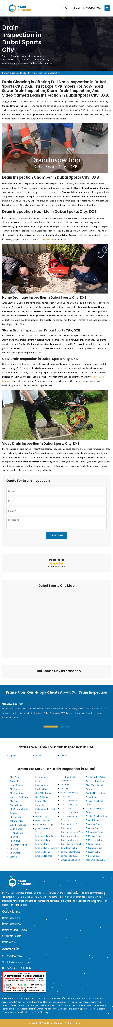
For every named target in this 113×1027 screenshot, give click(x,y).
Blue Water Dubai (94, 785)
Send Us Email (72, 8)
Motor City (40, 804)
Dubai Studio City (68, 800)
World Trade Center (19, 824)
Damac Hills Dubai (69, 855)
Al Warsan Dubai (94, 824)
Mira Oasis (15, 777)
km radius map (56, 621)
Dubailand (65, 796)
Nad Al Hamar (42, 796)
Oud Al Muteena (43, 793)
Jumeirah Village (42, 839)
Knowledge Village (44, 824)
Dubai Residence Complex (68, 818)
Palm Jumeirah (42, 785)
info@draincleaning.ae (19, 962)
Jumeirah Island (42, 851)
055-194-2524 (14, 956)
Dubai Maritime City (69, 824)
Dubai (38, 755)
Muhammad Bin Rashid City (46, 810)
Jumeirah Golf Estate (20, 796)
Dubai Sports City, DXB (19, 968)
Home (5, 73)
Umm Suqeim (16, 785)
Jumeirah (64, 784)
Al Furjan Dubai (93, 851)
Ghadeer (14, 812)
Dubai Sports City (18, 73)
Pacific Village (41, 789)
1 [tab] (50, 727)
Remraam (40, 777)
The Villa (14, 836)
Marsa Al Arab (42, 820)
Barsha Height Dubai (96, 793)
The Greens (16, 852)
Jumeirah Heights (43, 855)
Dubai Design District (70, 843)
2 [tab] (61, 727)
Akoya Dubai (16, 804)
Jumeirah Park (42, 843)
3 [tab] (67, 727)
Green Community (69, 792)
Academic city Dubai (95, 859)
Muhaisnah (15, 800)
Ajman (13, 755)
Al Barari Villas (16, 820)
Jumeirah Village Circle (45, 835)
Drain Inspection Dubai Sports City (44, 73)
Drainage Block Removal (15, 929)
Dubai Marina (66, 827)
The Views (15, 840)
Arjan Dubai (91, 796)
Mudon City (40, 800)
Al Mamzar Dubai (94, 839)
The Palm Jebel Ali (18, 844)
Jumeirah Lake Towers (46, 847)
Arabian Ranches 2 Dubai (95, 810)
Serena (13, 856)
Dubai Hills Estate (69, 839)
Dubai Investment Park (71, 831)
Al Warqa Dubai (93, 827)
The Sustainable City (20, 808)
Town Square (16, 832)
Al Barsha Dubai (93, 855)
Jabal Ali (64, 788)
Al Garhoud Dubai (94, 847)
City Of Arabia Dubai (95, 777)
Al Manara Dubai (93, 835)
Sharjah (64, 755)
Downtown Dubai (68, 847)
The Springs (16, 789)
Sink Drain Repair (11, 935)
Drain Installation (11, 923)
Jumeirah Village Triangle (42, 830)
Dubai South (66, 808)
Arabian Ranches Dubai (97, 816)
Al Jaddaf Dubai (93, 843)
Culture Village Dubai (70, 859)
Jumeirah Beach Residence (67, 779)
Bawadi (89, 789)
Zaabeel (14, 781)
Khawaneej (15, 816)
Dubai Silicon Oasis (69, 812)
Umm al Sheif (16, 828)
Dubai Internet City (69, 835)
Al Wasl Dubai (92, 820)
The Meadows (17, 793)
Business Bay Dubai (95, 781)
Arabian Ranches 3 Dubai (95, 802)
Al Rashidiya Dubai (94, 831)
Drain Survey (9, 941)
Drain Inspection (11, 917)
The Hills (14, 848)
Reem (38, 781)
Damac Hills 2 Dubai (70, 851)
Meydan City (41, 816)
